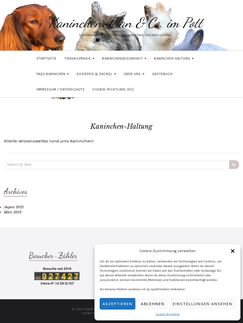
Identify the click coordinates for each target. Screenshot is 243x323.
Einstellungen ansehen (202, 303)
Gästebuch (162, 74)
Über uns (134, 74)
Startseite (47, 58)
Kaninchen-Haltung (174, 58)
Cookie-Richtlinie (167, 314)
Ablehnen (152, 303)
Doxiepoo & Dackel (96, 74)
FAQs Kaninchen (53, 74)
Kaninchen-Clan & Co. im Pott (125, 22)
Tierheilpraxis (79, 58)
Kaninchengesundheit (124, 58)
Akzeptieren (117, 303)
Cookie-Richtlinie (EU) (113, 89)
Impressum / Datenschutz (61, 89)
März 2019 (12, 212)
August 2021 (14, 207)
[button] (232, 251)
